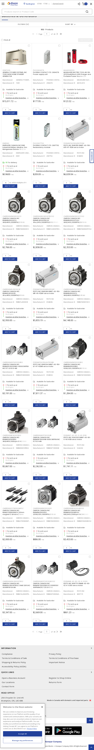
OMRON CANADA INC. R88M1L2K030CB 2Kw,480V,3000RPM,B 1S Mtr (14, 293)
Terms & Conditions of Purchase (64, 658)
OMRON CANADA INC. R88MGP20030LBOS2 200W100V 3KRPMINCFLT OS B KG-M (45, 585)
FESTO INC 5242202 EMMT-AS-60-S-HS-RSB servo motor (77, 438)
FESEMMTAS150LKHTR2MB (43, 362)
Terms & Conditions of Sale (14, 658)
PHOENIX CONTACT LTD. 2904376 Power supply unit (46, 73)
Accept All (22, 734)
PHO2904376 (38, 70)
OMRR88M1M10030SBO (73, 362)
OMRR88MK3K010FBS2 (12, 435)
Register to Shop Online (60, 678)
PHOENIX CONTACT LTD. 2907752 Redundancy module (46, 146)
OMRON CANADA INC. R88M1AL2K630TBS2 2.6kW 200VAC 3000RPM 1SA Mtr (16, 585)
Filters (23, 24)
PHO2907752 (38, 143)
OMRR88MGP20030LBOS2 (44, 581)
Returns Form (55, 682)
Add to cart (10, 113)
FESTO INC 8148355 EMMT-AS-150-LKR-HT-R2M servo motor (77, 146)
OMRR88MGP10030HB (42, 435)
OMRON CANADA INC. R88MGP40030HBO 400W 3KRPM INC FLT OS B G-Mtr (16, 366)
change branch (58, 4)
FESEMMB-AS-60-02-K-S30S (75, 581)
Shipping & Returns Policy (14, 662)
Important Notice (57, 662)
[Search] (47, 11)
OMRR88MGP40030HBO (13, 362)
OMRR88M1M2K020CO (12, 216)
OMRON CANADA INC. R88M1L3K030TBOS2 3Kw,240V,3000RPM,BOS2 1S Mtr (46, 220)
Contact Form (8, 686)
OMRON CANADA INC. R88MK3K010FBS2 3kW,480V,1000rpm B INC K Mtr (15, 439)
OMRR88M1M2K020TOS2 (74, 216)
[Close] (42, 707)
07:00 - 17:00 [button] (42, 4)
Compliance (7, 654)
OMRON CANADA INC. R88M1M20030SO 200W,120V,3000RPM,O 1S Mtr (44, 512)
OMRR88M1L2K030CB (11, 289)
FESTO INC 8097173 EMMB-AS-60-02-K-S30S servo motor (77, 584)
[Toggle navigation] (3, 3)
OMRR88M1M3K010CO (73, 289)
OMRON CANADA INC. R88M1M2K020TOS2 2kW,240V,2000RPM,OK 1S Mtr (75, 220)
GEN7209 (6, 70)
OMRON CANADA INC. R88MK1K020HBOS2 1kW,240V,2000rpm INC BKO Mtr (76, 512)
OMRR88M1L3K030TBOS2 (43, 216)
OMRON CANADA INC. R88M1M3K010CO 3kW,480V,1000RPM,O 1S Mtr (74, 293)
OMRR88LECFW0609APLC (13, 508)
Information (47, 648)
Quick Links (47, 672)
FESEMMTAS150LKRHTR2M (74, 143)
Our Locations (8, 682)
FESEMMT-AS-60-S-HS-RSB (75, 435)
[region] (22, 725)
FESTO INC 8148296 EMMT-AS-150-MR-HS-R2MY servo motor (46, 292)
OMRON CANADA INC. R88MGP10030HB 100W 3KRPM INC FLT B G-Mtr (46, 439)
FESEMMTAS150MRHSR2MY (44, 289)
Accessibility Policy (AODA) (14, 666)
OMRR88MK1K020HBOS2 (74, 508)
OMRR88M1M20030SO (42, 508)
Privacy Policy (55, 654)
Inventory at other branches (16, 98)
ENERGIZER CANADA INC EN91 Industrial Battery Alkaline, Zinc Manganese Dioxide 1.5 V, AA (15, 147)
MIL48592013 (69, 70)
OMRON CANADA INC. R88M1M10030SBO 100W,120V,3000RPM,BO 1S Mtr (75, 366)
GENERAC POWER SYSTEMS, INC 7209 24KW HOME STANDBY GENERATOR (15, 74)
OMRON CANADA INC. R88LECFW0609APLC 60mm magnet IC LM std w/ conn (13, 512)
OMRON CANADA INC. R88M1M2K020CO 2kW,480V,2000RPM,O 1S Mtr (14, 220)
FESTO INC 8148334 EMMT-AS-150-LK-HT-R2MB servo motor (46, 365)
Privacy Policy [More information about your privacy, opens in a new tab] (32, 728)
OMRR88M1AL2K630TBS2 (13, 581)
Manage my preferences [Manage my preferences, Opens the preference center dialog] (22, 740)
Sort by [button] (69, 24)
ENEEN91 (6, 143)
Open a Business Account (13, 678)
